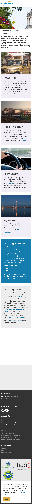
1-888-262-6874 (12, 396)
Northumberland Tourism (10, 436)
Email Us (4, 398)
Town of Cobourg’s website (17, 317)
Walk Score (21, 297)
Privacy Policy (6, 452)
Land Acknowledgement (10, 440)
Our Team (5, 419)
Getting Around (16, 320)
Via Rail (24, 140)
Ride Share (9, 183)
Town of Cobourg (8, 434)
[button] (16, 470)
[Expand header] (29, 3)
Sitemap (4, 448)
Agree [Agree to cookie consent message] (6, 499)
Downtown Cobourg (9, 438)
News (3, 450)
